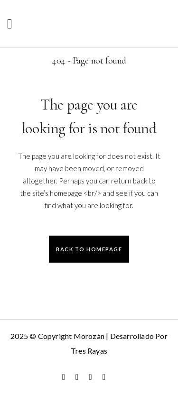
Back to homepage (89, 249)
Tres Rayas (89, 350)
